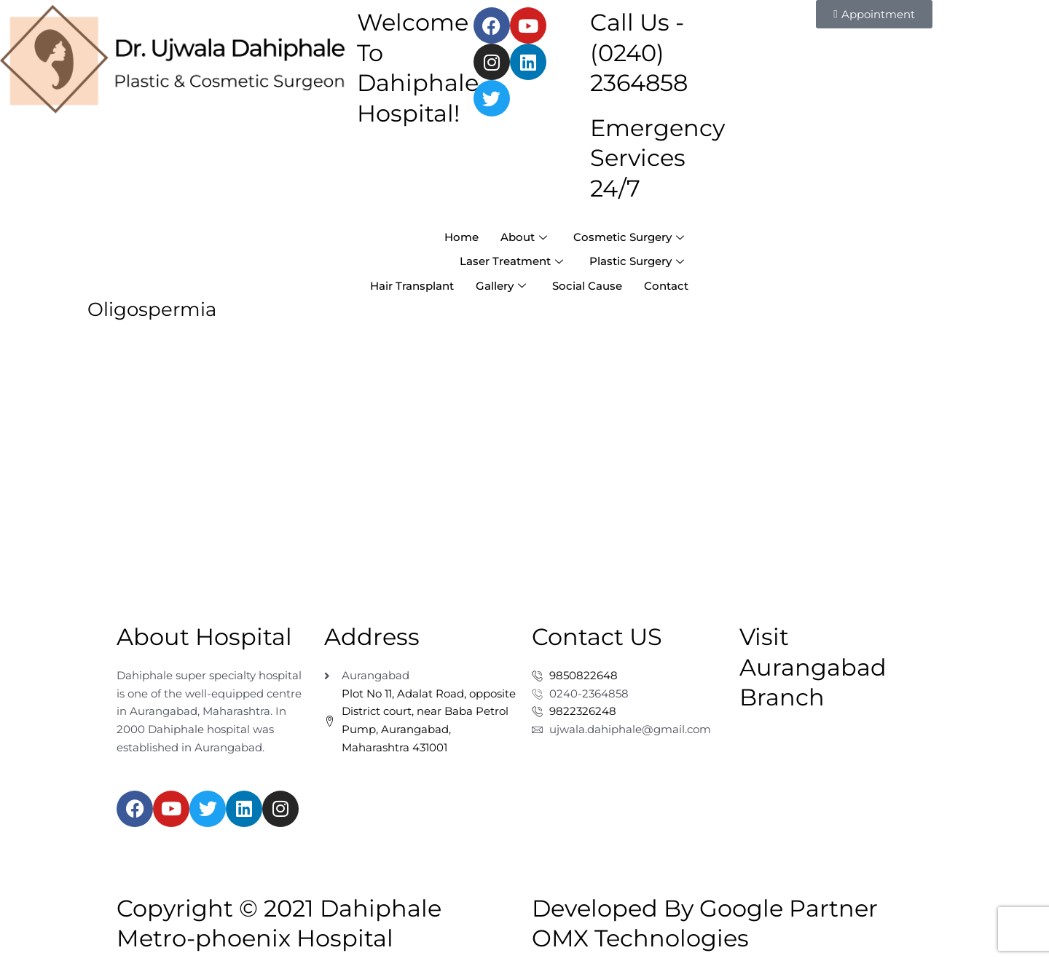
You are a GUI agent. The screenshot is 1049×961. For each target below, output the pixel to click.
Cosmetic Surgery (628, 237)
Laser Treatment (511, 261)
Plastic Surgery (636, 261)
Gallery (501, 286)
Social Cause (587, 286)
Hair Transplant (412, 286)
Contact (666, 286)
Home (461, 237)
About (523, 237)
